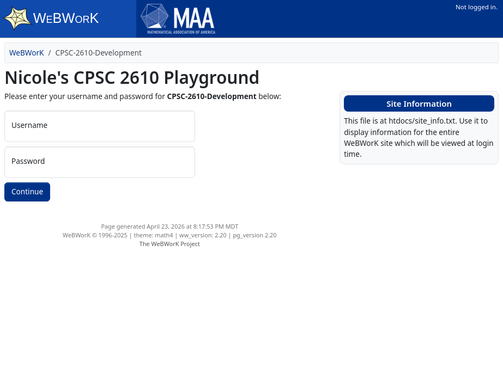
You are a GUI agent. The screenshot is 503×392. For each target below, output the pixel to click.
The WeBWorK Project (170, 244)
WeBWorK (26, 52)
